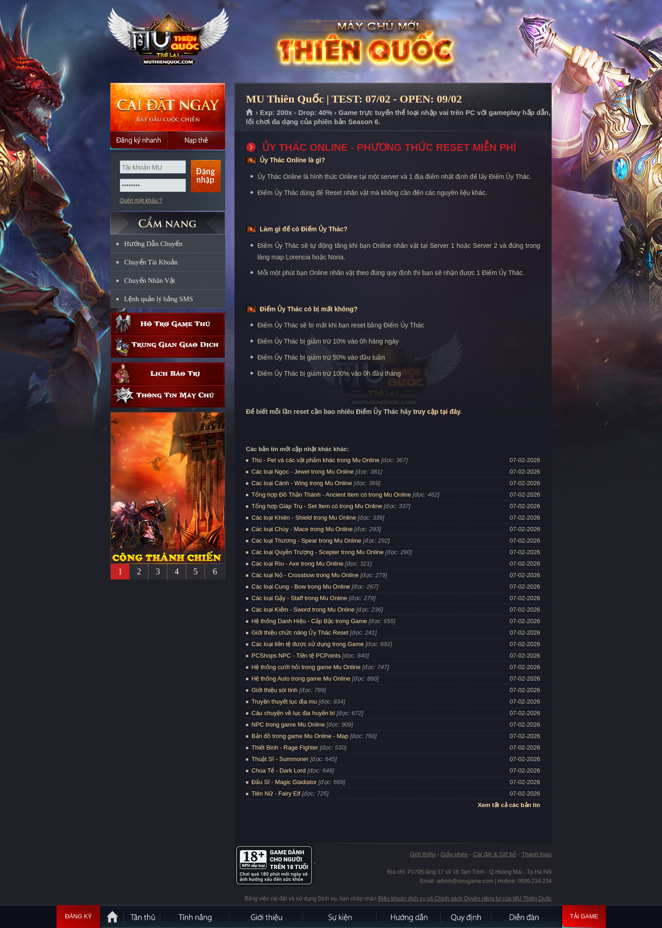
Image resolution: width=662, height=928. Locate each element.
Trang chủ (250, 112)
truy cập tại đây (436, 411)
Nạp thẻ (196, 140)
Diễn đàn (526, 916)
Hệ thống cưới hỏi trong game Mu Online (305, 667)
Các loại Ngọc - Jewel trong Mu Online (302, 471)
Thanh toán (536, 854)
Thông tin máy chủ (168, 396)
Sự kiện (340, 916)
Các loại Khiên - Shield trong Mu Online (303, 517)
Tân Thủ (142, 916)
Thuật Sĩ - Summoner (279, 759)
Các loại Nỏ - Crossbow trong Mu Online (305, 575)
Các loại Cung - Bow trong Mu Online (300, 586)
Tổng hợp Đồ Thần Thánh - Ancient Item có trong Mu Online (331, 494)
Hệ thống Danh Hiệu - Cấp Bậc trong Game (309, 621)
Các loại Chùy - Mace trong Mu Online (302, 529)
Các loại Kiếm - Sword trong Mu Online (302, 609)
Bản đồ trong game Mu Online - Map (299, 736)
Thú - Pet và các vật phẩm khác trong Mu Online (315, 460)
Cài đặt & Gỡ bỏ (494, 854)
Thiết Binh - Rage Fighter (284, 747)
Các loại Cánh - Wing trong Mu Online (301, 483)
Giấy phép (454, 854)
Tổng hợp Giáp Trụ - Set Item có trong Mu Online (316, 506)
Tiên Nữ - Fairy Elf (275, 793)
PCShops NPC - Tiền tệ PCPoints (296, 655)
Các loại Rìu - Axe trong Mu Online (297, 563)
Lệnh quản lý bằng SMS (158, 299)
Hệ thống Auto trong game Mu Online (300, 678)
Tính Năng (195, 916)
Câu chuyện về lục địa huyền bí (293, 713)
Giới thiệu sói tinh (274, 690)
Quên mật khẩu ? (141, 200)
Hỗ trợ (168, 324)
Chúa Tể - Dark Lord (278, 770)
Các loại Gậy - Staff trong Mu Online (299, 598)
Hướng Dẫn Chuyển (153, 243)
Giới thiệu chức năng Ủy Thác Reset (299, 632)
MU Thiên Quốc (167, 42)
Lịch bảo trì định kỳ (168, 373)
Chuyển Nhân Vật (149, 280)
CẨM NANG (167, 219)
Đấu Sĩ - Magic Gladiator (284, 782)
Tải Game (584, 916)
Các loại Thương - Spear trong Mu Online (306, 540)
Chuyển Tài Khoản (151, 262)
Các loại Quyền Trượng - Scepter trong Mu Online (317, 552)
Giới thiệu (422, 854)
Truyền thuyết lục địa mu (284, 701)
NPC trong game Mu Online (288, 724)
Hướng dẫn (409, 916)
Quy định (466, 916)
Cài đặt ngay (167, 107)
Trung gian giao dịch (168, 346)
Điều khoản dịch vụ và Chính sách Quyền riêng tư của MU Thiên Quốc (465, 898)
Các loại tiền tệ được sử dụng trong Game (307, 644)
